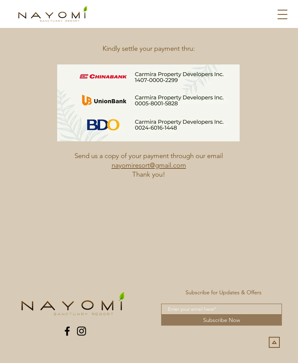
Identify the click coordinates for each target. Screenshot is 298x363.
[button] (282, 14)
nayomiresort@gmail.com (149, 165)
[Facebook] (67, 331)
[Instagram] (81, 331)
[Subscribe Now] (221, 320)
